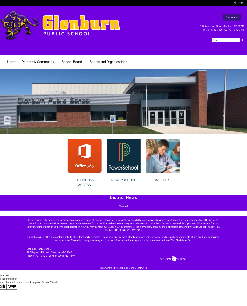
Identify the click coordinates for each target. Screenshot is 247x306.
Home (11, 62)
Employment (232, 17)
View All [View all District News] (123, 206)
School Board (73, 62)
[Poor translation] (12, 287)
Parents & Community (39, 62)
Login (239, 2)
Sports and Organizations (108, 62)
